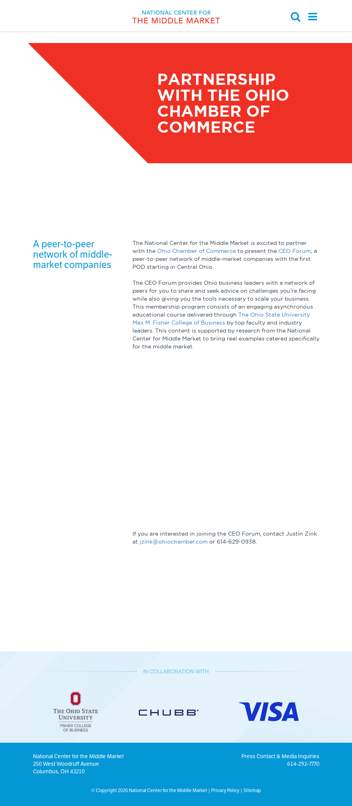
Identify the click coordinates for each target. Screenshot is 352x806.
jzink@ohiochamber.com (174, 541)
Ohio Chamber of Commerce (196, 251)
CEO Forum (294, 251)
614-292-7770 (303, 763)
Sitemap (252, 790)
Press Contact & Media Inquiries (280, 756)
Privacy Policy (225, 790)
